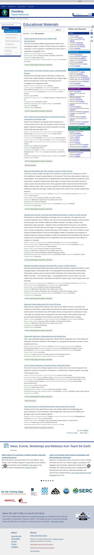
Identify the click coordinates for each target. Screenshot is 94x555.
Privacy (13, 544)
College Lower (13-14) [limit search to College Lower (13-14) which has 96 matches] (79, 77)
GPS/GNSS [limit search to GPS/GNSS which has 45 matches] (76, 135)
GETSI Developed (30, 165)
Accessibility (15, 539)
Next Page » (83, 433)
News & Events (21, 6)
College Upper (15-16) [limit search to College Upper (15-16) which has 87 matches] (79, 79)
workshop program (38, 516)
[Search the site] (38, 30)
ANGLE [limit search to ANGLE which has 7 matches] (75, 156)
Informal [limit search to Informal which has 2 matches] (75, 83)
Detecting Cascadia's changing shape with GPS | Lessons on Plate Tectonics (50, 266)
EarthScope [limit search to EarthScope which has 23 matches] (76, 152)
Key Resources (11, 6)
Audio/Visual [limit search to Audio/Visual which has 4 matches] (76, 62)
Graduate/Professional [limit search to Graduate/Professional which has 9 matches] (79, 81)
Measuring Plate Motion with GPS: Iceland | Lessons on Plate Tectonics (48, 171)
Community (30, 6)
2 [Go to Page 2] (78, 430)
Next (89, 466)
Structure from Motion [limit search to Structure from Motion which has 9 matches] (79, 144)
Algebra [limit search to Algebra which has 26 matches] (75, 91)
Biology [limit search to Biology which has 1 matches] (74, 35)
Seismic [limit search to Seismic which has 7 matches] (75, 142)
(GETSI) (28, 467)
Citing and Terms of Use (38, 536)
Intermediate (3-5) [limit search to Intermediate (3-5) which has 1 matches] (77, 72)
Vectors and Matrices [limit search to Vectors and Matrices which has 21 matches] (79, 121)
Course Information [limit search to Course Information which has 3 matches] (78, 56)
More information (35, 551)
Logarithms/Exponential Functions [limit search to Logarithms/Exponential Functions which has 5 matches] (79, 109)
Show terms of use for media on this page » (42, 547)
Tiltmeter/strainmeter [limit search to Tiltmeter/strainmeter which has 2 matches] (79, 146)
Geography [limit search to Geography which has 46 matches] (76, 42)
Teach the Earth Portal (8, 24)
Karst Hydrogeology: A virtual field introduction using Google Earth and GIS (49, 406)
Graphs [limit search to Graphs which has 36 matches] (75, 106)
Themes (3, 6)
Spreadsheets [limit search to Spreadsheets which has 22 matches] (77, 123)
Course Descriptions (11, 34)
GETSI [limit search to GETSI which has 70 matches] (75, 154)
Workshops (8, 51)
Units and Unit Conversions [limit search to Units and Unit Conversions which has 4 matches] (78, 119)
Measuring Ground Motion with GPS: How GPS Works (42, 304)
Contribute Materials (11, 47)
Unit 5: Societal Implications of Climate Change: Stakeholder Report (47, 365)
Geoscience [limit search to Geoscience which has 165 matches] (77, 44)
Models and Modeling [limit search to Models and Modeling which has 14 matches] (79, 111)
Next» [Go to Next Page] (86, 430)
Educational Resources (12, 41)
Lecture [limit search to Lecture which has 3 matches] (75, 65)
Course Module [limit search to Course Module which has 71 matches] (77, 58)
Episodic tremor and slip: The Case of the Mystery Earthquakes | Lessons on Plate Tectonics (55, 215)
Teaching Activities (11, 38)
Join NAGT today (57, 521)
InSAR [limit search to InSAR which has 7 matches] (75, 139)
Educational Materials (11, 31)
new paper (33, 465)
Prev (5, 466)
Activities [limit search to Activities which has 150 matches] (76, 54)
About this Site (16, 536)
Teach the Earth (4, 18)
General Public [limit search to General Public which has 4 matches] (77, 85)
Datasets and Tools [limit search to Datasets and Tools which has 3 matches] (78, 60)
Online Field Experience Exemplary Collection (39, 427)
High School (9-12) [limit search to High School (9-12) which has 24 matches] (78, 75)
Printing (14, 541)
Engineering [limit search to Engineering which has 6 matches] (76, 37)
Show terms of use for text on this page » (41, 544)
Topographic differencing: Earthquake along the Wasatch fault (45, 336)
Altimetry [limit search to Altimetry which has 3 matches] (75, 133)
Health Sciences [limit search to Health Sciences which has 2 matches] (77, 46)
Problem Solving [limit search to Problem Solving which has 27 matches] (78, 116)
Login (80, 1)
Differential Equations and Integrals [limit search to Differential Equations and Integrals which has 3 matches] (77, 97)
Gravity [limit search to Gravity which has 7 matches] (75, 137)
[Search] (80, 14)
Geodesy (12, 18)
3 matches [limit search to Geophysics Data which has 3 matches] (72, 131)
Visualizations (9, 44)
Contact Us (8, 54)
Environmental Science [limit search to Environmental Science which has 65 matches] (77, 40)
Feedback (14, 547)
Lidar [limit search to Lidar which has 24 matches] (74, 140)
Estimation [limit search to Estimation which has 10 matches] (76, 99)
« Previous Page (71, 433)
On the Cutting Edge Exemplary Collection (38, 65)
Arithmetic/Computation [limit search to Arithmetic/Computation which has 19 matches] (77, 94)
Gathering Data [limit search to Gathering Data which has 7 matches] (77, 101)
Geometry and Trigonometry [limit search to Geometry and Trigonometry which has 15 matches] (79, 104)
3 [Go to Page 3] (80, 430)
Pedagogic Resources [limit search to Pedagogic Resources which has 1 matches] (78, 64)
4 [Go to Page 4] (81, 430)
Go (90, 14)
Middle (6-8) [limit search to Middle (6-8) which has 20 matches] (77, 74)
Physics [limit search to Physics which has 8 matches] (75, 48)
